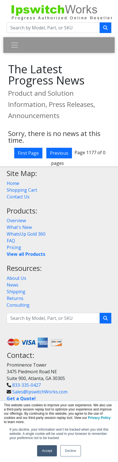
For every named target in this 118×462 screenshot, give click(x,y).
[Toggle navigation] (14, 45)
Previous (59, 153)
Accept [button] (47, 451)
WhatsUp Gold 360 (26, 234)
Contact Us (18, 197)
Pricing (14, 247)
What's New (19, 227)
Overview (16, 220)
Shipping (16, 292)
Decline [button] (70, 451)
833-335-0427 (26, 385)
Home (13, 183)
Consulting (18, 305)
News (12, 285)
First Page (28, 153)
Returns (15, 298)
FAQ (11, 241)
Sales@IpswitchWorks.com (40, 392)
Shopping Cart (22, 190)
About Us (16, 278)
